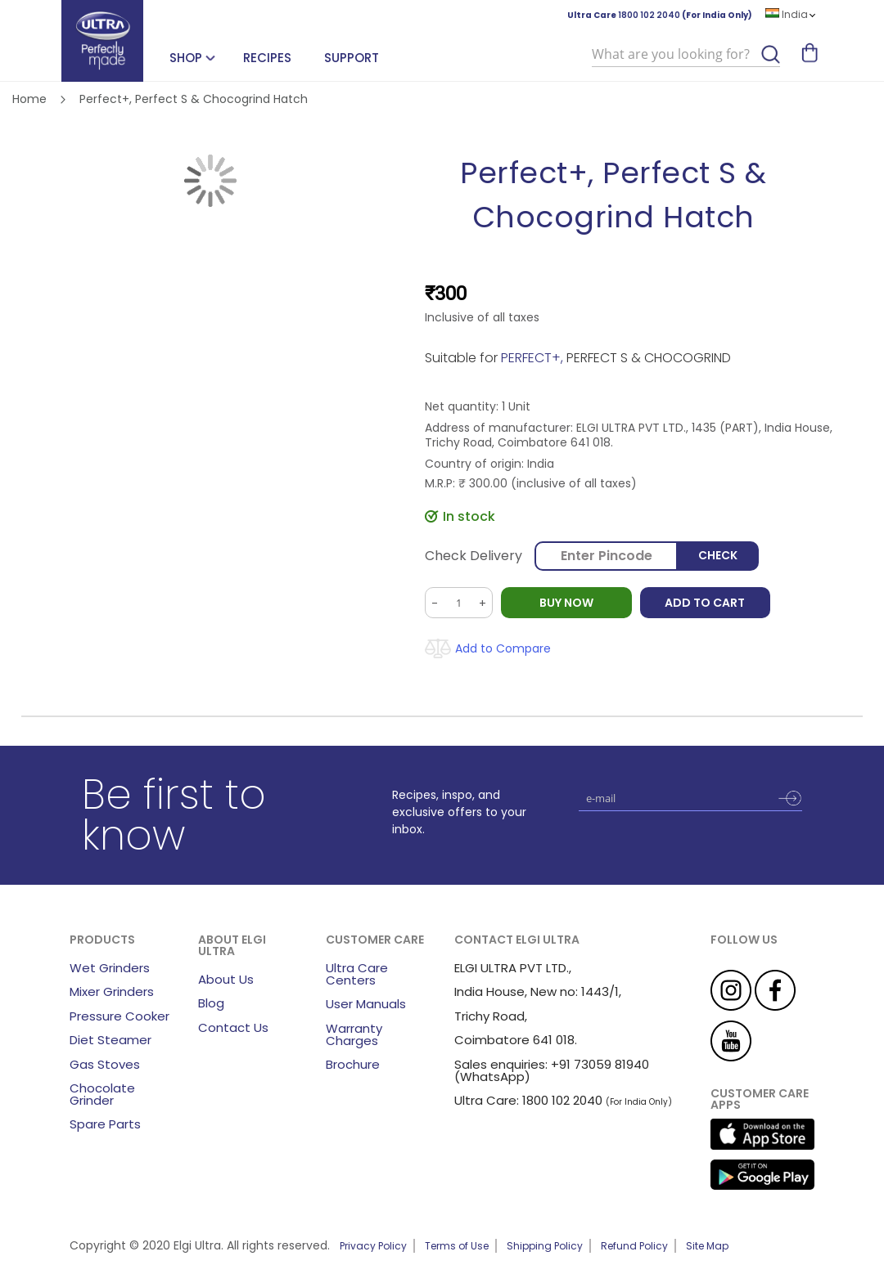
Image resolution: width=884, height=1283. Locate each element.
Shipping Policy (545, 1246)
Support (351, 57)
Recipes (267, 57)
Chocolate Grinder (102, 1094)
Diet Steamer (110, 1039)
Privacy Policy (373, 1246)
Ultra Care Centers (357, 974)
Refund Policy (634, 1246)
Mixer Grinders (112, 991)
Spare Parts (105, 1124)
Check (718, 556)
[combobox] (686, 55)
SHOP (185, 57)
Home (29, 99)
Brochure (353, 1064)
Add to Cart (705, 602)
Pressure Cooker (119, 1016)
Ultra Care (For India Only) (659, 15)
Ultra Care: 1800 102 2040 (528, 1100)
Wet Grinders (110, 967)
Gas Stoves (105, 1064)
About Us (226, 979)
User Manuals (366, 1003)
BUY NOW (566, 602)
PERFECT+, (533, 357)
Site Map (707, 1246)
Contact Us (233, 1027)
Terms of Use (457, 1246)
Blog (211, 1003)
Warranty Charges (354, 1034)
